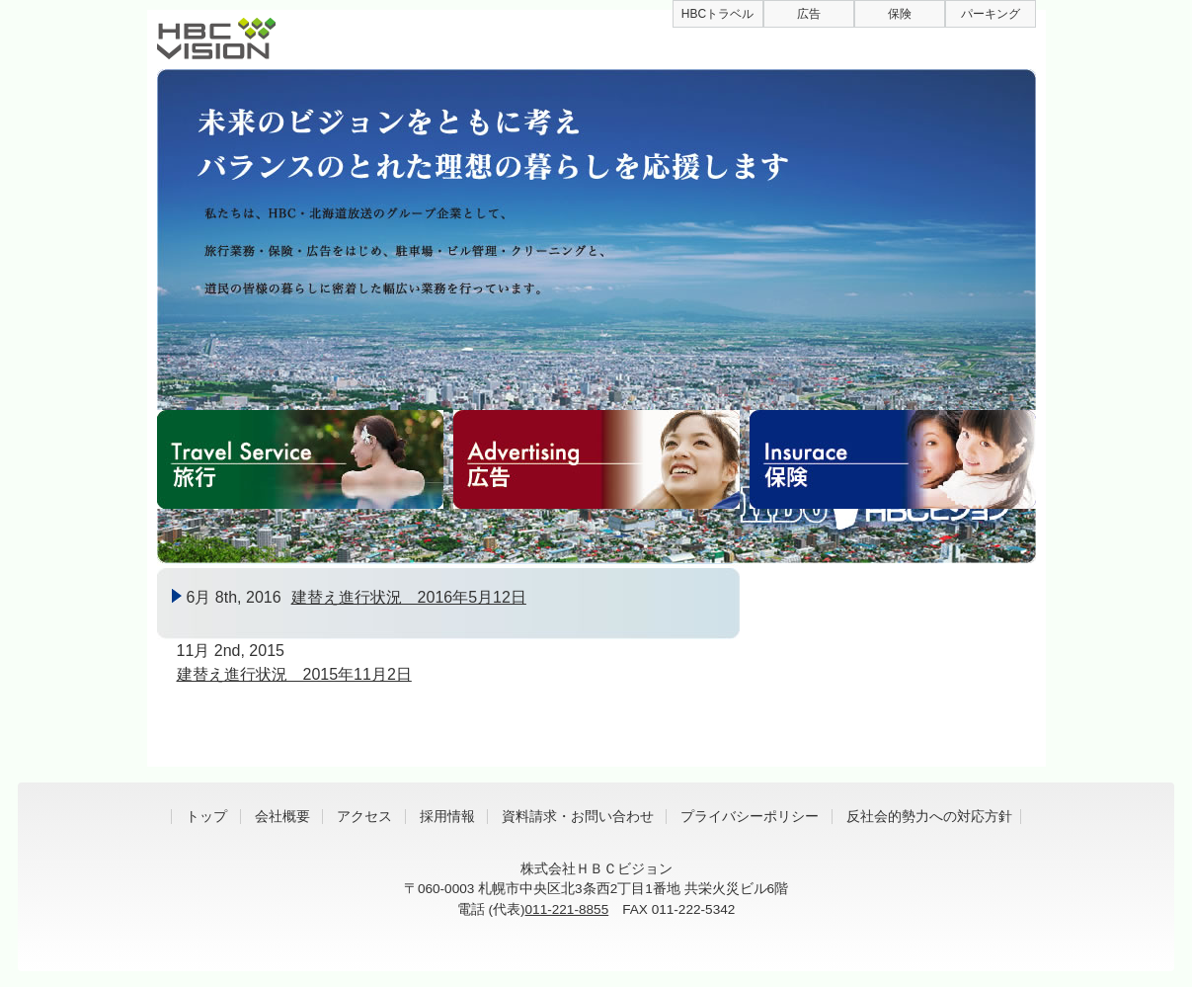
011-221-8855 (567, 909)
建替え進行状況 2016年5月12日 (408, 597)
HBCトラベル (717, 14)
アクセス (364, 816)
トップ (206, 816)
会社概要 (282, 816)
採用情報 (447, 816)
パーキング (990, 14)
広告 (809, 14)
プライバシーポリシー (749, 816)
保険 (900, 14)
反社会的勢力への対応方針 (929, 816)
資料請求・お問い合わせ (578, 816)
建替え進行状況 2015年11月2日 (294, 674)
